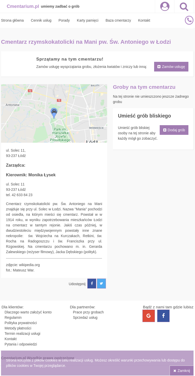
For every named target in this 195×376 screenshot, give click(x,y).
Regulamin (13, 317)
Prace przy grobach (88, 312)
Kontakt (11, 339)
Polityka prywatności (21, 323)
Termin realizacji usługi (22, 333)
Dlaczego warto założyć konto (28, 312)
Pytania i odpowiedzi (21, 344)
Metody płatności (18, 328)
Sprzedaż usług (85, 317)
